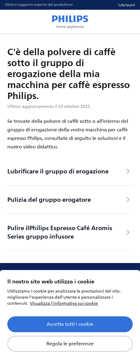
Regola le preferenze (70, 344)
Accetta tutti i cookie (70, 324)
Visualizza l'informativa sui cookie (64, 303)
